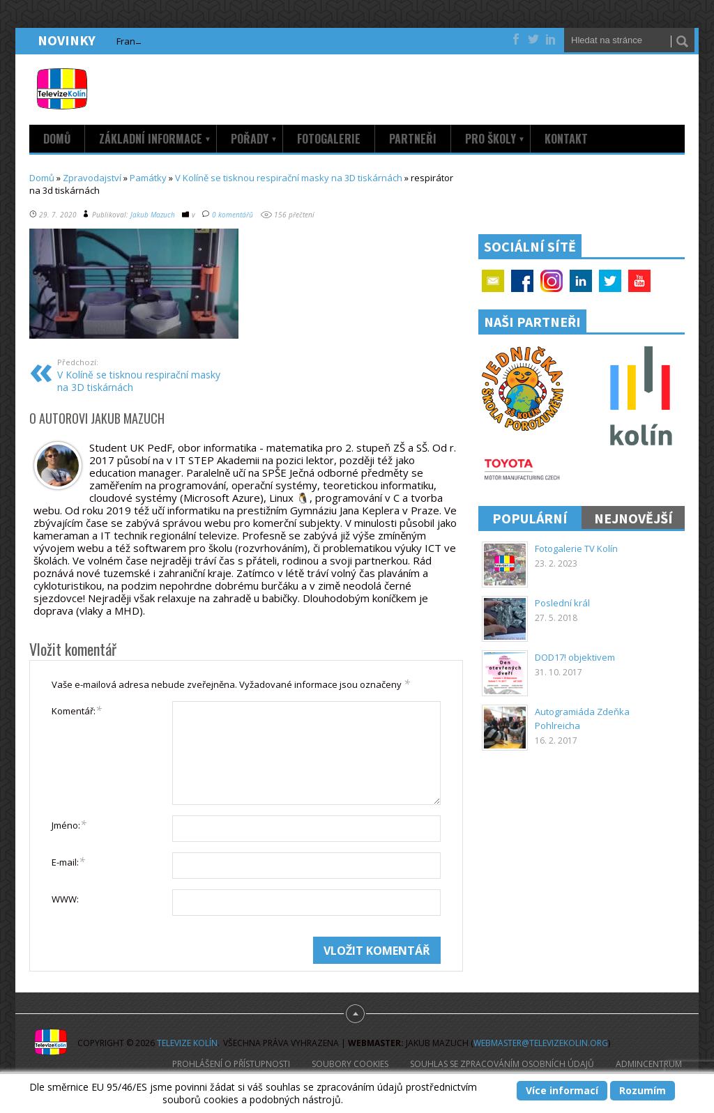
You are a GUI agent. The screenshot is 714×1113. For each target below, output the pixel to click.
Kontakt (566, 138)
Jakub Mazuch (152, 215)
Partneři (412, 138)
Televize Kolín (187, 1043)
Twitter (610, 281)
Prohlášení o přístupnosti (231, 1064)
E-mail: (68, 861)
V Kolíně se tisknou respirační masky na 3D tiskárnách (288, 177)
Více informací (562, 1090)
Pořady (254, 138)
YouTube (639, 281)
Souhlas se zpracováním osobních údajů (502, 1064)
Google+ (551, 281)
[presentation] (158, 964)
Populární (530, 518)
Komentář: (77, 710)
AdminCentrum (649, 1064)
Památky (148, 177)
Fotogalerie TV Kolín (576, 548)
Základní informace (155, 138)
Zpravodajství (92, 177)
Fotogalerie (328, 138)
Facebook (522, 281)
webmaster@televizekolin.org (540, 1043)
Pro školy (495, 138)
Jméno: (69, 824)
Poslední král (562, 603)
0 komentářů (232, 215)
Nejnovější (633, 518)
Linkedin (581, 281)
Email (493, 281)
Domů (56, 138)
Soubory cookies (350, 1064)
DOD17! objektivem (575, 657)
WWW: (65, 899)
